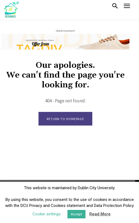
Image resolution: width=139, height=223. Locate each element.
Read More (100, 214)
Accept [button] (76, 214)
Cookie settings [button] (46, 214)
